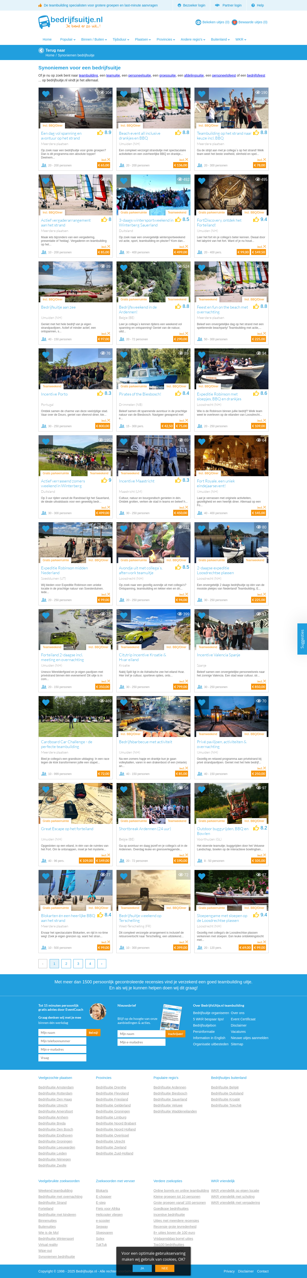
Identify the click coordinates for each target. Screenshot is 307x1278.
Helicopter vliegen (109, 1215)
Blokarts (102, 1191)
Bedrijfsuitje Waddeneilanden (175, 1111)
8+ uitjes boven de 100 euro (174, 1233)
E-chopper (104, 1197)
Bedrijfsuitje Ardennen (170, 1087)
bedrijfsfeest (256, 75)
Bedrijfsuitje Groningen (55, 1141)
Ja (142, 1268)
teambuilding (88, 75)
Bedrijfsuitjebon (204, 1025)
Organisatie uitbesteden (211, 1044)
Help (257, 5)
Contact (263, 1271)
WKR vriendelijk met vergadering (235, 1203)
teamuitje (113, 75)
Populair (66, 39)
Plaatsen (141, 39)
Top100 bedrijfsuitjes (169, 1245)
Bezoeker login (192, 5)
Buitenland (219, 39)
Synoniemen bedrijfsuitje (56, 1257)
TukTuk (101, 1245)
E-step (101, 1203)
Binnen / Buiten (92, 39)
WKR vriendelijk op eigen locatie (235, 1191)
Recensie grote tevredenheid (175, 1227)
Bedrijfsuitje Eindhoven (55, 1135)
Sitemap (237, 1044)
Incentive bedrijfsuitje (169, 1215)
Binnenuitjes (47, 1221)
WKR (239, 39)
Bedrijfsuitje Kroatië (225, 1099)
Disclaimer (239, 1025)
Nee (164, 1268)
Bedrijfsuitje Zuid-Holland (114, 1153)
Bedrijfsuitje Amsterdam (56, 1087)
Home (47, 39)
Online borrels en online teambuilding (181, 1191)
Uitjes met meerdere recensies (176, 1221)
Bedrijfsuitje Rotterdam (55, 1093)
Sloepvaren (104, 1233)
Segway (102, 1227)
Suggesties (302, 639)
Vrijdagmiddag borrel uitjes (173, 1239)
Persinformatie (204, 1032)
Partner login (228, 5)
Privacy (229, 1271)
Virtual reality (48, 1245)
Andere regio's (191, 39)
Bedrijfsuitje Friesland (112, 1099)
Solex (100, 1239)
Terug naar (55, 50)
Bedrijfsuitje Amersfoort (55, 1111)
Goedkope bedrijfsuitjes (171, 1209)
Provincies (164, 39)
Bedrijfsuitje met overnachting (60, 1197)
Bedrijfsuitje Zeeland (111, 1147)
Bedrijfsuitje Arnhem (53, 1117)
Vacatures (238, 1032)
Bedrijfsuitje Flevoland (112, 1093)
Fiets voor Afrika (108, 1209)
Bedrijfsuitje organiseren (211, 1013)
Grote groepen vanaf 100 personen (180, 1203)
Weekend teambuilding (55, 1191)
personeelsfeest (224, 75)
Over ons (238, 1013)
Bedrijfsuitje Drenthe (111, 1087)
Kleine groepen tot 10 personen (177, 1197)
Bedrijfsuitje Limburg (111, 1117)
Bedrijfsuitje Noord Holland (116, 1129)
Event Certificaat (243, 1019)
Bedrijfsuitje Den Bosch (55, 1129)
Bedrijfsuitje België (225, 1087)
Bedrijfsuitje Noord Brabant (116, 1123)
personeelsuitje (139, 75)
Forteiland (45, 1209)
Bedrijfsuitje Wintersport (56, 1239)
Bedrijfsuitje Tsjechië (226, 1105)
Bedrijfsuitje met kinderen (57, 1215)
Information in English (209, 1038)
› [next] (101, 964)
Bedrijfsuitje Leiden (52, 1153)
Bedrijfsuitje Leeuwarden (56, 1147)
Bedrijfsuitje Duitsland (227, 1093)
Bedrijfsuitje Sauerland (170, 1099)
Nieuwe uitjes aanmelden (249, 1038)
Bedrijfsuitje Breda (52, 1123)
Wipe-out (45, 1251)
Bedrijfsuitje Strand (52, 1203)
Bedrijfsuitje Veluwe (168, 1105)
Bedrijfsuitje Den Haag (55, 1099)
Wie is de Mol (48, 1233)
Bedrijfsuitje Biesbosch (170, 1093)
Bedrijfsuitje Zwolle (52, 1165)
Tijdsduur (119, 39)
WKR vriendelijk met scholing (232, 1197)
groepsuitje (167, 75)
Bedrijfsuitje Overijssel (112, 1135)
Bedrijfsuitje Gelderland (113, 1105)
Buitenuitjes (47, 1227)
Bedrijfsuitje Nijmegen (54, 1159)
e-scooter (103, 1221)
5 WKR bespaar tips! (208, 1019)
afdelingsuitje (194, 75)
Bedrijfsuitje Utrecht (52, 1105)
